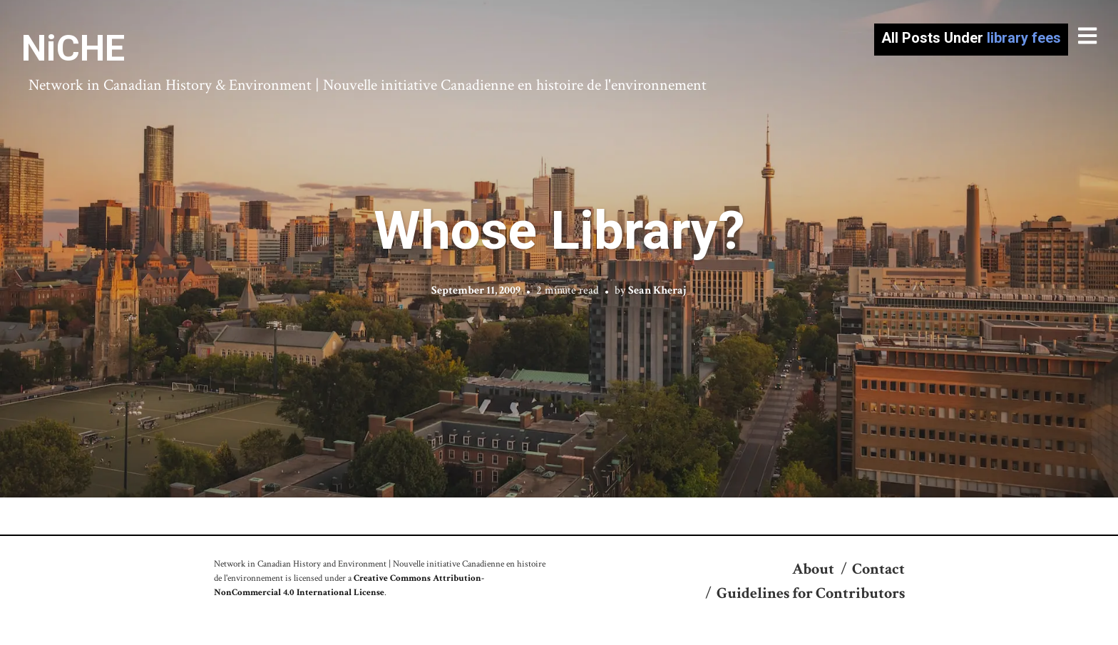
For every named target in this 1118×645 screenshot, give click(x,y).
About (813, 569)
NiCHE (73, 48)
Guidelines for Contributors (811, 593)
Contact (878, 569)
